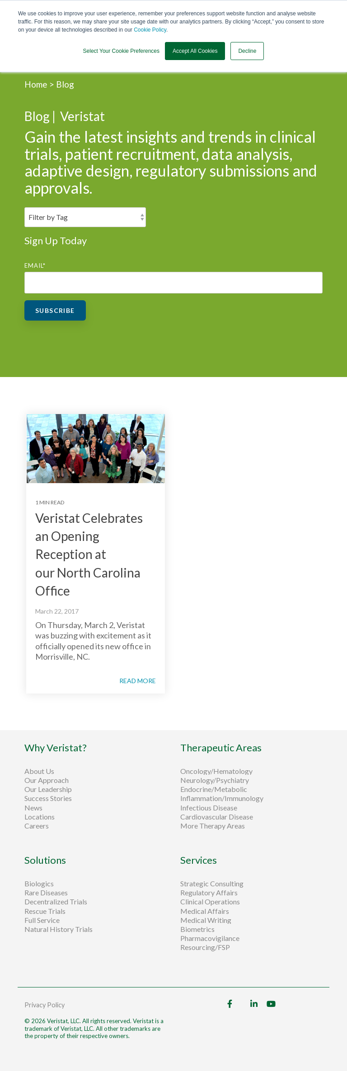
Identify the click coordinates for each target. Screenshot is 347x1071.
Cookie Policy (150, 30)
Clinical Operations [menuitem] (210, 902)
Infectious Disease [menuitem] (208, 808)
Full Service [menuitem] (42, 920)
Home (36, 84)
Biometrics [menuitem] (197, 929)
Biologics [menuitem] (39, 884)
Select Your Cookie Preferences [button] (121, 51)
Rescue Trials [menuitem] (45, 911)
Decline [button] (247, 51)
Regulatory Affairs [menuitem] (209, 893)
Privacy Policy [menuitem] (44, 1005)
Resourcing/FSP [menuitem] (205, 947)
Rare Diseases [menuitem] (46, 893)
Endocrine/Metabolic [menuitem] (213, 789)
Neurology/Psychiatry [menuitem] (214, 780)
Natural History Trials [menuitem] (58, 929)
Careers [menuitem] (36, 826)
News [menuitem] (33, 808)
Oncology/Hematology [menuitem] (216, 771)
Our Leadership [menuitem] (48, 789)
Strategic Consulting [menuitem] (212, 884)
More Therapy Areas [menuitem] (212, 826)
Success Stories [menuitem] (48, 798)
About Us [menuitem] (39, 771)
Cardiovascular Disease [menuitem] (216, 817)
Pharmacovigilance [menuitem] (209, 938)
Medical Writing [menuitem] (205, 920)
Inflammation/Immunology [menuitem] (221, 798)
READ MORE (137, 681)
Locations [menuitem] (39, 817)
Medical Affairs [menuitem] (204, 911)
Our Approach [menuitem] (46, 780)
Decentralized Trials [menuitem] (55, 902)
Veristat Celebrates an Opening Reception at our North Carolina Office (89, 554)
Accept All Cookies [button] (195, 51)
